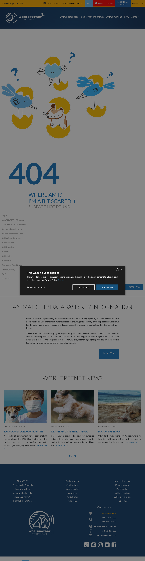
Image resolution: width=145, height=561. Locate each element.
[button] (36, 287)
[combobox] (117, 269)
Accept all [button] (107, 287)
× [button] (121, 269)
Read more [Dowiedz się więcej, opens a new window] (62, 280)
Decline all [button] (83, 287)
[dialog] (72, 280)
